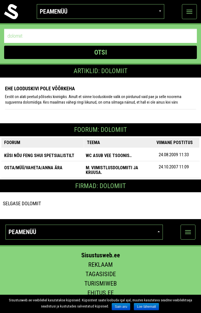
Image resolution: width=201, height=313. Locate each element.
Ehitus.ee (100, 292)
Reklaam (100, 264)
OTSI (100, 52)
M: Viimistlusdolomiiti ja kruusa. (112, 170)
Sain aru (121, 307)
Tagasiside (100, 274)
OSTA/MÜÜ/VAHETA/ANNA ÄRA (33, 167)
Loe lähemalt (146, 307)
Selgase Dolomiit (22, 203)
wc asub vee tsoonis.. (109, 155)
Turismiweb (100, 283)
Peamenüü (100, 11)
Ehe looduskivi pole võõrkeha (40, 88)
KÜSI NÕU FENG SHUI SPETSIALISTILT (39, 155)
